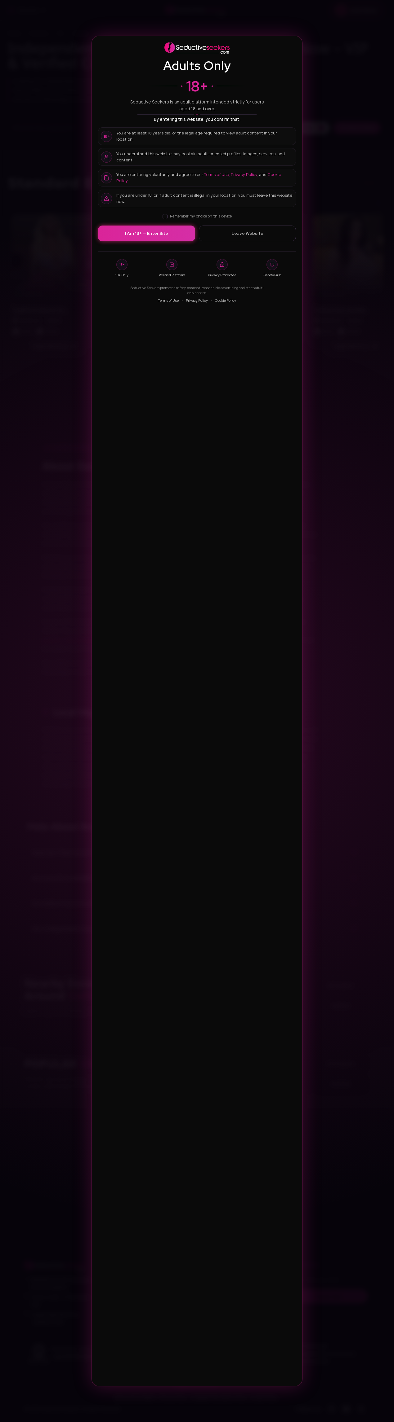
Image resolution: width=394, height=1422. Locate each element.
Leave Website (247, 233)
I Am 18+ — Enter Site (146, 233)
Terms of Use (216, 174)
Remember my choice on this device (197, 216)
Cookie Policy (225, 300)
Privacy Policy (244, 174)
